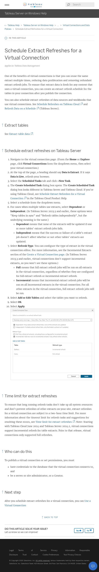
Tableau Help (12, 25)
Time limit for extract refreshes (54, 421)
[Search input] (83, 5)
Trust (24, 555)
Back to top (49, 517)
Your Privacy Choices (72, 555)
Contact (34, 555)
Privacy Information (63, 550)
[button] (7, 4)
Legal (11, 550)
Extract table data (20, 133)
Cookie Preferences (51, 555)
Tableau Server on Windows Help (38, 25)
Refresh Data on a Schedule (21, 108)
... (58, 25)
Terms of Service (32, 550)
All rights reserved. (43, 560)
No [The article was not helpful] (89, 530)
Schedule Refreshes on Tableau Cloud (59, 104)
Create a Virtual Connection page (45, 254)
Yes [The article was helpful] (78, 530)
